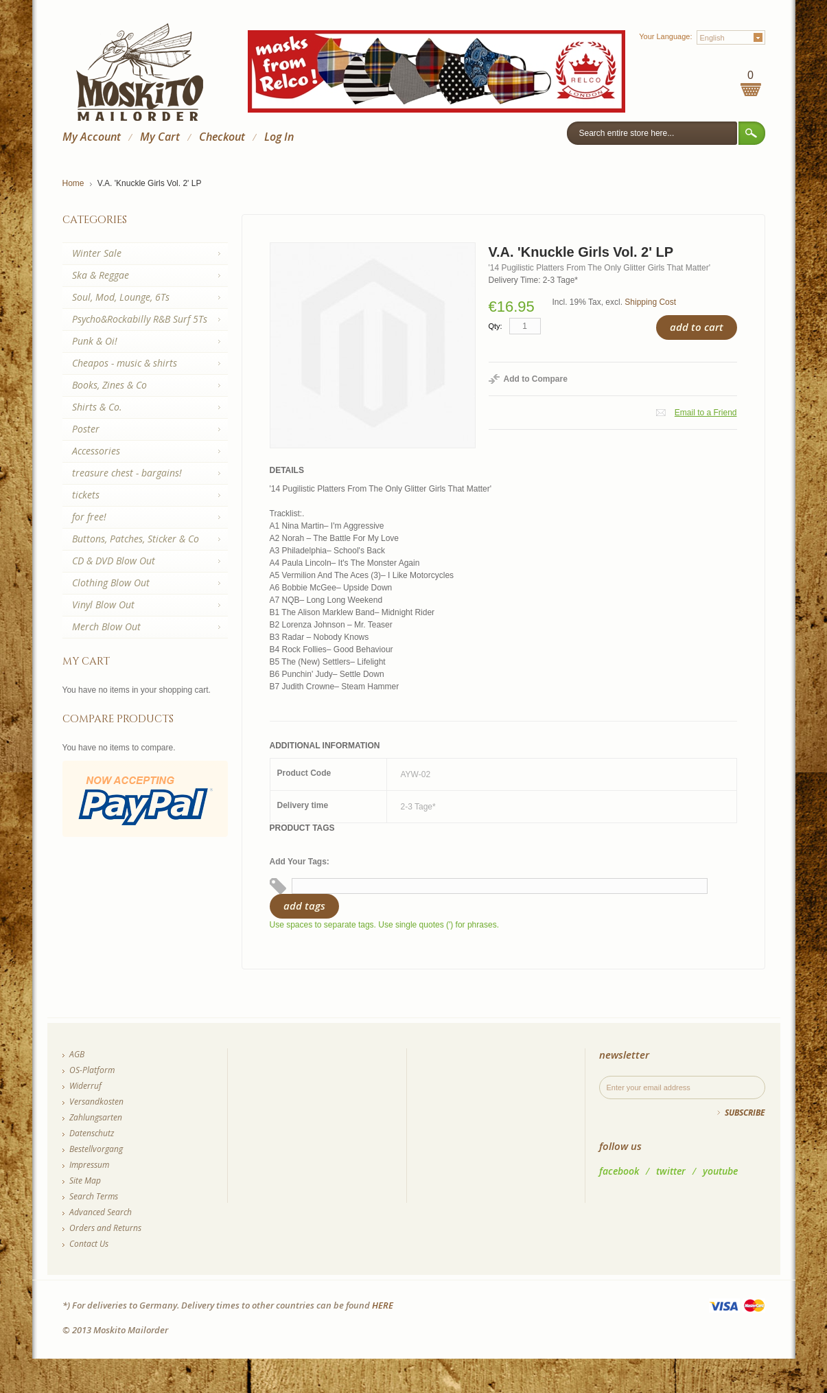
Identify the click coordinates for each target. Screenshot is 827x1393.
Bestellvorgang (96, 1149)
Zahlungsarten (95, 1117)
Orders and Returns (105, 1228)
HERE (382, 1305)
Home (73, 183)
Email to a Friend (706, 412)
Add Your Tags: (299, 861)
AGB (76, 1054)
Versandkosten (96, 1101)
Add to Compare (536, 379)
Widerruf (85, 1086)
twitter (671, 1170)
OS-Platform (92, 1070)
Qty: (495, 326)
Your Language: (665, 36)
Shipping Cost (650, 302)
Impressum (89, 1165)
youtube (720, 1170)
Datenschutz (91, 1133)
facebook (619, 1170)
